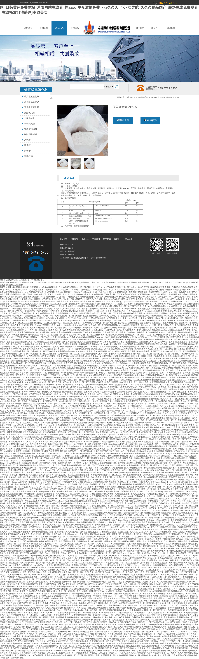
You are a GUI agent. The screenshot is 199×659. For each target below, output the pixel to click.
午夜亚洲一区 (108, 594)
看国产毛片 (118, 306)
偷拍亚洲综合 (11, 558)
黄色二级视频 (193, 584)
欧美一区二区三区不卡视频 (150, 359)
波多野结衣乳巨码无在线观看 (169, 311)
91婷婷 (76, 332)
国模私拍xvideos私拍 (121, 325)
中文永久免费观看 (130, 318)
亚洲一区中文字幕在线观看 (65, 335)
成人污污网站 (167, 416)
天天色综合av (157, 544)
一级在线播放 (72, 624)
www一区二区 (163, 423)
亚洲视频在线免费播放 (152, 340)
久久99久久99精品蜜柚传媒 (168, 394)
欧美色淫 (167, 527)
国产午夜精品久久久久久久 (157, 302)
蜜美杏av (138, 499)
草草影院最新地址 (136, 470)
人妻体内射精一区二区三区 (138, 430)
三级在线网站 (131, 368)
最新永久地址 (6, 287)
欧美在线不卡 (135, 482)
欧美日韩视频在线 (94, 482)
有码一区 (151, 408)
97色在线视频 (101, 420)
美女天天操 (152, 558)
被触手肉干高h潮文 (34, 451)
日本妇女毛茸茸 (110, 394)
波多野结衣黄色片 (186, 413)
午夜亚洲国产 (61, 380)
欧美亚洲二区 (78, 427)
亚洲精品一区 (147, 465)
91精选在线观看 (15, 546)
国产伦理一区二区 (57, 468)
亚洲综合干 (150, 589)
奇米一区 (63, 591)
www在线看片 (185, 375)
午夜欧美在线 (20, 375)
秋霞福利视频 (160, 442)
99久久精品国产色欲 (172, 546)
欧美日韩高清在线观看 (115, 335)
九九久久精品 (139, 375)
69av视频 (141, 368)
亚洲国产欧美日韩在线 (16, 356)
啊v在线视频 (66, 373)
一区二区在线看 (118, 572)
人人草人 (34, 484)
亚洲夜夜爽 (130, 335)
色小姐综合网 (76, 454)
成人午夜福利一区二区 (39, 534)
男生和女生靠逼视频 (152, 380)
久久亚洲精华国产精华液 (56, 368)
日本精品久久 (100, 605)
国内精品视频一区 (130, 629)
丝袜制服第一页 (74, 380)
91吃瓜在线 (33, 321)
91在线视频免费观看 (176, 475)
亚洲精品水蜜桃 (106, 423)
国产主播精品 (61, 389)
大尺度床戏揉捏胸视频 (25, 332)
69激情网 (79, 397)
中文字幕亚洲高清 (41, 442)
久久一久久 (64, 394)
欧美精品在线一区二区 (19, 294)
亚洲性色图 (25, 560)
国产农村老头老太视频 (48, 321)
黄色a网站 (162, 489)
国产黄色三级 (16, 344)
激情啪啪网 (19, 382)
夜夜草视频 (171, 397)
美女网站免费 (92, 582)
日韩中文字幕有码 (56, 601)
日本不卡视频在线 (177, 465)
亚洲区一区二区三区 (189, 290)
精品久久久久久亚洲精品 (105, 366)
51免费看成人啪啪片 (19, 321)
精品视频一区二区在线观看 (70, 316)
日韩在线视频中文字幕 (34, 292)
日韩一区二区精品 (174, 579)
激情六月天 (43, 330)
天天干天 (129, 302)
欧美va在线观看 (104, 297)
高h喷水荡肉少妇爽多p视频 (153, 290)
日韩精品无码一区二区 (116, 430)
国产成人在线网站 (153, 416)
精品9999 (121, 522)
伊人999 (80, 551)
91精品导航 (74, 579)
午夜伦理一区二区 (12, 544)
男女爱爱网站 (53, 646)
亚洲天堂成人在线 (185, 582)
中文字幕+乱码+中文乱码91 (160, 506)
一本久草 (95, 401)
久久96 (8, 335)
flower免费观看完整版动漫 (84, 370)
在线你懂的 (88, 520)
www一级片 (136, 553)
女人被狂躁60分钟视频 (109, 356)
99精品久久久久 (25, 304)
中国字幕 (103, 401)
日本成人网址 (103, 427)
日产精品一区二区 (86, 465)
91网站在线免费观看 (21, 418)
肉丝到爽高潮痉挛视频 (98, 556)
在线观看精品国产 (7, 332)
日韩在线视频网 (177, 389)
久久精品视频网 (50, 584)
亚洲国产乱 (120, 546)
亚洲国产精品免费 (128, 556)
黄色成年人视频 (33, 473)
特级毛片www (160, 397)
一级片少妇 (73, 416)
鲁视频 (189, 335)
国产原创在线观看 (92, 655)
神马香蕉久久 (51, 399)
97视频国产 (69, 620)
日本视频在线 (77, 615)
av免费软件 (12, 444)
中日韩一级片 (114, 351)
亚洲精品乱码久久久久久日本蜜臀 (149, 451)
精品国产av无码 (22, 529)
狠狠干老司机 (91, 456)
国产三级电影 (105, 503)
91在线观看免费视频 (144, 385)
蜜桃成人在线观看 (182, 368)
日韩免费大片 (164, 503)
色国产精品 (28, 404)
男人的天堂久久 (174, 442)
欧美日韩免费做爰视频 (111, 454)
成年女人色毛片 (141, 508)
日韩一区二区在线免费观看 (137, 506)
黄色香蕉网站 (96, 475)
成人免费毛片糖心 (63, 418)
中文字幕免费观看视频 (118, 290)
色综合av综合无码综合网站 (16, 482)
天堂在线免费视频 (30, 629)
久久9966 (30, 375)
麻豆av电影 (130, 337)
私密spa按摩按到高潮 (134, 340)
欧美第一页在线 (123, 591)
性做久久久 (124, 636)
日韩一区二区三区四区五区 (81, 563)
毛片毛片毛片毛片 (96, 579)
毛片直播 (21, 454)
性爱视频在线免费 (124, 501)
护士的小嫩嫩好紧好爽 (14, 501)
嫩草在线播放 (86, 404)
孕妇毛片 (118, 344)
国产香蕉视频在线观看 (114, 567)
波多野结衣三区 (167, 316)
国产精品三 (88, 442)
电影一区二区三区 (145, 354)
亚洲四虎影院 (114, 492)
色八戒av (35, 418)
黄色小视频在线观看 (61, 480)
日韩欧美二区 (111, 541)
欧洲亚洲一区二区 (95, 394)
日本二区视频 (163, 361)
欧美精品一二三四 (142, 389)
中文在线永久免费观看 (154, 404)
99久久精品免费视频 (161, 347)
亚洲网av (154, 532)
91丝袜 (9, 337)
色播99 (118, 594)
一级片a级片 (102, 529)
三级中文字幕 (151, 297)
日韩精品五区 (150, 311)
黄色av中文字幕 (15, 423)
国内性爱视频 (9, 598)
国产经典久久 (152, 368)
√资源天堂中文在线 (69, 392)
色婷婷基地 (23, 475)
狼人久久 (103, 627)
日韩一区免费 (169, 541)
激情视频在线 (114, 373)
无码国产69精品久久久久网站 (81, 387)
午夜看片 (14, 475)
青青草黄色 (135, 325)
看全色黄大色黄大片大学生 (154, 653)
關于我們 (140, 28)
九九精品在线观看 (64, 332)
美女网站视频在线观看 (148, 643)
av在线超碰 (168, 492)
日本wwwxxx (37, 515)
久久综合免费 (6, 570)
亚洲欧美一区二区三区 (145, 539)
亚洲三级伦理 (154, 651)
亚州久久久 (151, 423)
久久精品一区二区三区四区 (70, 290)
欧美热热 (9, 382)
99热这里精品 (121, 408)
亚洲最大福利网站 (172, 290)
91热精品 (36, 304)
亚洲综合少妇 (50, 655)
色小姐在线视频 (116, 427)
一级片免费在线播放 (29, 544)
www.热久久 (172, 653)
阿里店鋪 (171, 28)
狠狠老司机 (141, 423)
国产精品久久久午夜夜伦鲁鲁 (146, 349)
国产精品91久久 (99, 404)
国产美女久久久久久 (38, 444)
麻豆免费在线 (32, 577)
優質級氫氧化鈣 (155, 97)
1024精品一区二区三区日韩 (50, 382)
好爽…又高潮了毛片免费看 (132, 299)
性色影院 (108, 399)
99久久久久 (78, 503)
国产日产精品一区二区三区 (68, 354)
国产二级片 (159, 385)
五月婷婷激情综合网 (145, 615)
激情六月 (131, 551)
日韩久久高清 (147, 356)
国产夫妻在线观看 (144, 323)
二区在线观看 (82, 318)
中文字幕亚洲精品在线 (83, 306)
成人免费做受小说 (10, 503)
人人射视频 (61, 297)
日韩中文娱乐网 (133, 525)
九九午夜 (150, 624)
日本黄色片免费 (117, 435)
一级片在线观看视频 (134, 406)
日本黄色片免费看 (187, 354)
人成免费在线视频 (187, 489)
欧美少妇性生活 (23, 302)
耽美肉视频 (41, 563)
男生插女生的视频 (118, 413)
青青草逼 (55, 456)
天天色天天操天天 (170, 413)
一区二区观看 (73, 632)
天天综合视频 (103, 321)
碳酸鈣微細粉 (30, 134)
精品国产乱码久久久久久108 (122, 632)
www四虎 (20, 651)
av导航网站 (39, 309)
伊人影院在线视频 (151, 313)
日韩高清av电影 (35, 401)
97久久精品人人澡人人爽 (138, 532)
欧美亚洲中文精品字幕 (102, 340)
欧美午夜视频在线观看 (9, 299)
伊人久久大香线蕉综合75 (44, 380)
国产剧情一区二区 (91, 615)
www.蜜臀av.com (120, 304)
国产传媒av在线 (167, 325)
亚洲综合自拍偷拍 (75, 389)
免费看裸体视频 (108, 363)
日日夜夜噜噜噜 (15, 629)
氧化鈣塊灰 (29, 123)
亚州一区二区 (41, 503)
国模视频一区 (95, 484)
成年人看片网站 (161, 342)
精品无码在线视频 (52, 309)
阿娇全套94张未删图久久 (129, 356)
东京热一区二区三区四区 (188, 575)
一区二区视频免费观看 (59, 613)
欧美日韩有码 (14, 389)
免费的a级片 (88, 446)
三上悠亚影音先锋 (169, 380)
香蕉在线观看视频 (83, 489)
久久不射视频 (74, 361)
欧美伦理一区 (66, 596)
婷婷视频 (44, 416)
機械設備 (28, 156)
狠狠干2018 (174, 375)
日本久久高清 (138, 513)
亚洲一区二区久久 (116, 627)
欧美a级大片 (60, 294)
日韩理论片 (132, 437)
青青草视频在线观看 (94, 639)
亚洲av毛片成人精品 (33, 446)
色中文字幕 (94, 468)
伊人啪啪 (37, 342)
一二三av (140, 411)
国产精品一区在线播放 (135, 572)
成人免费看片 (180, 349)
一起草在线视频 (81, 522)
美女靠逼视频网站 (148, 399)
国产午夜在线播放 (179, 392)
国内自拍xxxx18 (144, 437)
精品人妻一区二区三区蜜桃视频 (183, 351)
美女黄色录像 (156, 492)
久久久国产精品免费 (29, 406)
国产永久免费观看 (151, 316)
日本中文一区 (113, 518)
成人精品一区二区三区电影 (125, 558)
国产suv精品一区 (157, 425)
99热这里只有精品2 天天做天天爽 (78, 292)
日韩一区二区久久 (166, 605)
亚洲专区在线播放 (38, 653)
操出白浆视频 (6, 387)
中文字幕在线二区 (96, 565)
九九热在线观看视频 (123, 361)
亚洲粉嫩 (18, 515)
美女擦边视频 (25, 477)
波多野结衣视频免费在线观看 (132, 420)
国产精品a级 (178, 639)
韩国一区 (156, 325)
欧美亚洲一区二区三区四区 (84, 382)
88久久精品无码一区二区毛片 (113, 332)
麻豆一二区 (79, 456)
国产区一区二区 (62, 560)
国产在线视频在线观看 (163, 594)
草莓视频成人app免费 (34, 425)
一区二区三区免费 (87, 636)
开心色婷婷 (81, 548)
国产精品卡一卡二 (165, 297)
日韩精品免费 (188, 446)
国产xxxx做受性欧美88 (30, 347)
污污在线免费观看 (133, 577)
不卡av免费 (99, 487)
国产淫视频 (103, 444)
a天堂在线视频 (148, 321)
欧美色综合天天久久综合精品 (15, 413)
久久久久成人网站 (91, 503)
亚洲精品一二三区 (14, 435)
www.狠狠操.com (67, 456)
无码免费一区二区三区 (120, 527)
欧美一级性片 (50, 397)
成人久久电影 (77, 313)
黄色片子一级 (156, 527)
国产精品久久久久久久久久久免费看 (104, 473)
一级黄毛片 (80, 639)
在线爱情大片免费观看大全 (169, 432)
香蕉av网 (68, 492)
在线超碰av (181, 378)
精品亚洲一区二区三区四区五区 (54, 304)
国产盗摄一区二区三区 (158, 508)
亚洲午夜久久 (163, 553)
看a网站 (82, 603)
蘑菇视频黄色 (186, 615)
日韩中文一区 (88, 413)
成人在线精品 (91, 527)
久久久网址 (54, 330)
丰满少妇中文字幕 (82, 378)
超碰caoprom (146, 325)
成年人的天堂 (96, 477)
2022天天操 (75, 560)
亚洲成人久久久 (187, 622)
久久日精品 (191, 299)
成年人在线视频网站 (112, 299)
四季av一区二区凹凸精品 (16, 416)
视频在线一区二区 (78, 287)
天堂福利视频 (27, 565)
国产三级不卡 (60, 577)
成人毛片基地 (152, 560)
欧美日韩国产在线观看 (111, 418)
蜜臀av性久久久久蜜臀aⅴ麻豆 (23, 461)
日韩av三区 (166, 570)
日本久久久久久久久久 (145, 511)
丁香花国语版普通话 (78, 394)
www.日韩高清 (138, 589)
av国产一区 (90, 399)
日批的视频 (157, 323)
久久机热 (70, 306)
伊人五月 (98, 354)
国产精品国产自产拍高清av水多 (22, 313)
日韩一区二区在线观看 (9, 563)
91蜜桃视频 (70, 548)
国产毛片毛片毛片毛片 (114, 480)
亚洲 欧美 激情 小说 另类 (123, 439)
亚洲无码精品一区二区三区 (95, 313)
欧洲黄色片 (9, 515)
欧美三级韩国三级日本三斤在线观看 (139, 401)
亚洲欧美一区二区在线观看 (90, 594)
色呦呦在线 (138, 458)
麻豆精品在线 (27, 411)
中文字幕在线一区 (145, 418)
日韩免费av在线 (17, 340)
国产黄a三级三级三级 (133, 306)
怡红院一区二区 (175, 328)
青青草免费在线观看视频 (174, 617)
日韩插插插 (193, 655)
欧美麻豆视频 (128, 425)
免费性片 (27, 532)
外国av (115, 297)
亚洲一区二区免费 (176, 332)
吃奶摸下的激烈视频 (29, 287)
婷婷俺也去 (31, 454)
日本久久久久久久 (129, 639)
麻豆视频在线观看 (33, 378)
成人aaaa (37, 325)
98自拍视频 (92, 444)
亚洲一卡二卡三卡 (95, 287)
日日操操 (187, 613)
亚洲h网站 (167, 439)
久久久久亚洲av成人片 (178, 515)
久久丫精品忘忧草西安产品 (114, 287)
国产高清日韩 (108, 361)
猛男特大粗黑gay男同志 (40, 529)
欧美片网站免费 (143, 427)
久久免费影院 (129, 427)
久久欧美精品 (93, 356)
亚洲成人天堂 (105, 548)
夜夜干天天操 (165, 287)
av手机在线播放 (89, 380)
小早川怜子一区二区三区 (179, 302)
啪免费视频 (47, 480)
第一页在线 (23, 508)
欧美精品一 (187, 373)
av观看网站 (181, 634)
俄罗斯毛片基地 (161, 446)
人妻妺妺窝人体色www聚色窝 (78, 294)
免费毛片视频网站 (8, 586)
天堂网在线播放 (49, 325)
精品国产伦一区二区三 (62, 473)
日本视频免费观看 (20, 290)
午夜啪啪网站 (131, 608)
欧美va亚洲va (18, 316)
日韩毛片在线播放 (162, 624)
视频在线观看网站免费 (79, 641)
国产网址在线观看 (186, 513)
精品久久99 (61, 325)
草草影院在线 (73, 575)
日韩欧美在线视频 (145, 397)
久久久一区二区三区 (92, 437)
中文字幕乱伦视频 (87, 575)
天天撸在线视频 (127, 349)
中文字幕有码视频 (188, 408)
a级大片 (14, 484)
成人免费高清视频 (174, 648)
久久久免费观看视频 (122, 617)
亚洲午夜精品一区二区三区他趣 (13, 465)
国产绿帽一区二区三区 (28, 449)
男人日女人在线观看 (187, 427)
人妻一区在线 (24, 354)
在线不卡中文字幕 (166, 560)
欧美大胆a (193, 323)
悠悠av (145, 651)
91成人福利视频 (172, 318)
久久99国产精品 (102, 370)
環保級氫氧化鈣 (31, 102)
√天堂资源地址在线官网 (182, 366)
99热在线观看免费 (190, 304)
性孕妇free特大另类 (60, 359)
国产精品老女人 (10, 399)
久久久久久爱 (145, 366)
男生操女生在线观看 (159, 563)
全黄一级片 (58, 427)
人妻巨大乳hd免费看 (165, 496)
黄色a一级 (77, 413)
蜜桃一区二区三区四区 (124, 451)
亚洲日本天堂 (64, 321)
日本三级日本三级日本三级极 (148, 335)
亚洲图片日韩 (11, 489)
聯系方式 (155, 28)
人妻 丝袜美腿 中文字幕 (33, 344)
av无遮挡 (15, 335)
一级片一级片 (6, 290)
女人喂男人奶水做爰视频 (48, 513)
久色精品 (117, 425)
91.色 (11, 653)
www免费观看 (184, 313)
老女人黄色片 (159, 461)
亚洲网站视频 (157, 363)
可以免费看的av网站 (126, 541)
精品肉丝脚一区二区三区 (43, 404)
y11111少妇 (140, 634)
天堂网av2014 (33, 416)
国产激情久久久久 (114, 318)
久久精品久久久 (141, 439)
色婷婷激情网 (99, 461)
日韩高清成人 (12, 330)
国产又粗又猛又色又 (100, 435)
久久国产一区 (115, 603)
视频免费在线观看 (135, 313)
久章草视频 (154, 382)
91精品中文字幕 (132, 643)
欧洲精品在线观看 (102, 632)
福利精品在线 (189, 620)
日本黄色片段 (60, 537)
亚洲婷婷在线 (30, 316)
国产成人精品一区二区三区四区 (98, 325)
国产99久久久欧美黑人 (119, 370)
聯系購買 (122, 120)
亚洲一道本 (151, 648)
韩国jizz (141, 297)
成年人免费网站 (31, 382)
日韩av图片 (161, 648)
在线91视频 (25, 584)
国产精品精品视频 (53, 477)
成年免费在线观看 (25, 399)
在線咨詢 (150, 120)
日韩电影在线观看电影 (77, 368)
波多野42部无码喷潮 (97, 318)
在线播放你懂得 (90, 389)
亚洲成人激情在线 (91, 397)
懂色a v (117, 380)
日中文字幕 (168, 636)
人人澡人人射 (59, 449)
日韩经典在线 (37, 560)
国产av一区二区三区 (56, 624)
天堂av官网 (193, 560)
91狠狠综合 (55, 594)
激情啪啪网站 (187, 442)
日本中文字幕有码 (115, 401)
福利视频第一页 (80, 444)
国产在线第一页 (55, 430)
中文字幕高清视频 (68, 309)
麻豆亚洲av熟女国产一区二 (59, 349)
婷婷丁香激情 (37, 584)
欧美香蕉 (141, 416)
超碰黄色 (79, 299)
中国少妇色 (93, 368)
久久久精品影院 (85, 342)
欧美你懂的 (88, 328)
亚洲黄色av (132, 615)
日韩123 (66, 515)
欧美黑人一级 (58, 347)
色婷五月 (68, 427)
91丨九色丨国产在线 (52, 558)
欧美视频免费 (46, 473)
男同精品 (175, 354)
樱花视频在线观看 (127, 511)
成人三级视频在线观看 (82, 340)
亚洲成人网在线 (13, 368)
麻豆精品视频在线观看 (45, 313)
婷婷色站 (103, 582)
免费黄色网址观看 (57, 351)
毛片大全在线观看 (167, 548)
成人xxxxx (165, 351)
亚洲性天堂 (184, 323)
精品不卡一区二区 (104, 589)
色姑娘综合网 (97, 294)
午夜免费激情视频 (31, 506)
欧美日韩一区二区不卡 (57, 499)
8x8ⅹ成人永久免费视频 (188, 292)
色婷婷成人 (30, 439)
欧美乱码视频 (58, 337)
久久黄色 (66, 454)
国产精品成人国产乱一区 (109, 316)
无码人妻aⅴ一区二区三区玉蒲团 (20, 323)
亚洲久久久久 (163, 399)
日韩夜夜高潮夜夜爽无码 (76, 297)
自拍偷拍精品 (95, 506)
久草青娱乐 (102, 456)
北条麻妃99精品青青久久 (157, 556)
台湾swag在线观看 (12, 318)
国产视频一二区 (28, 368)
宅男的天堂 (15, 648)
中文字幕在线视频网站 (122, 624)
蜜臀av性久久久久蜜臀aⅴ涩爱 (175, 655)
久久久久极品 (176, 522)
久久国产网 (108, 477)
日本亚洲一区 (41, 435)
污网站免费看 (159, 356)
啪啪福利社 (20, 620)
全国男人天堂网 (41, 411)
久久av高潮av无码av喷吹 (74, 527)
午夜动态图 (62, 575)
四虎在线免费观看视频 (138, 292)
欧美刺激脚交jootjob (64, 444)
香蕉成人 (97, 328)
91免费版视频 (148, 442)
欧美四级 (102, 648)
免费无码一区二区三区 (125, 385)
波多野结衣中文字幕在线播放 (42, 361)
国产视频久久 (134, 473)
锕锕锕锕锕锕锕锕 (14, 432)
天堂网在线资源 (77, 470)
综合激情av (44, 468)
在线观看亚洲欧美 (90, 316)
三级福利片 (9, 655)
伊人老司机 (187, 641)
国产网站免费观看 (50, 401)
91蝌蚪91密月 (49, 560)
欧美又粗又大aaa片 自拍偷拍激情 (28, 480)
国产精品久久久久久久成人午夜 (87, 363)
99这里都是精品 (51, 290)
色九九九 (146, 482)
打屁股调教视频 (17, 439)
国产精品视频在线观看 (89, 532)
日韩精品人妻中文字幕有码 (30, 525)
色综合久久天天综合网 (50, 392)
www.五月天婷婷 (76, 437)
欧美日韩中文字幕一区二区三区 (121, 529)
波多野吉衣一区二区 (44, 335)
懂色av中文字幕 (143, 351)
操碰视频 (16, 287)
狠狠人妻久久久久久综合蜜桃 (49, 454)
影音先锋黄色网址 (168, 518)
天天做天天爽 (36, 373)
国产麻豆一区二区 (67, 646)
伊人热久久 (41, 641)
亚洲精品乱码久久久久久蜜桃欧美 (71, 439)
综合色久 (96, 501)
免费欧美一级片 (31, 340)
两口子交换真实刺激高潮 (88, 392)
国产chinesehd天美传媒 (31, 392)
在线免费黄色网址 (170, 323)
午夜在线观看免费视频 (84, 430)
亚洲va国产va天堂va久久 (175, 299)
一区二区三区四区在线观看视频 (98, 347)
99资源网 (166, 567)
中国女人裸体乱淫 (163, 589)
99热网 (56, 316)
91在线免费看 (162, 408)
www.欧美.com (40, 565)
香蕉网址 (190, 475)
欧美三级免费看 (177, 337)
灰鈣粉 (27, 140)
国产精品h (54, 489)
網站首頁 (28, 28)
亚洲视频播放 (54, 311)
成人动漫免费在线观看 (118, 292)
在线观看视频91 (44, 456)
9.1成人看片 (109, 344)
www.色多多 (70, 337)
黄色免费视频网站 (20, 387)
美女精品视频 (111, 622)
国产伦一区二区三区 (31, 370)
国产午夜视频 (116, 416)
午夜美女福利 (60, 366)
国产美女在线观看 (48, 356)
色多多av (78, 323)
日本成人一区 (52, 639)
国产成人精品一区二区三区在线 (52, 484)
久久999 (185, 522)
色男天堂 (84, 579)
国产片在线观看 (118, 620)
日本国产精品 (77, 515)
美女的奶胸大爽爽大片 (54, 292)
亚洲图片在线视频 (111, 651)
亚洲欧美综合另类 (35, 465)
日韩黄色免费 (40, 375)
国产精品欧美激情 (77, 311)
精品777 (132, 423)
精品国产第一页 (95, 651)
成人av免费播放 (131, 503)
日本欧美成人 (105, 532)
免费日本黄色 (188, 470)
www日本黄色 (18, 425)
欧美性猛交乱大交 (8, 646)
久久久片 (110, 446)
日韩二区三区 (90, 551)
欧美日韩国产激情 (16, 470)
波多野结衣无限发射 (178, 361)
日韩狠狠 (14, 304)
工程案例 (75, 28)
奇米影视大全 (146, 347)
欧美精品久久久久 (146, 444)
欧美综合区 (51, 302)
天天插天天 (155, 351)
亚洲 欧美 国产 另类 (104, 380)
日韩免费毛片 (92, 548)
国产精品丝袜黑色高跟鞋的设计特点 (172, 294)
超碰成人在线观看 (118, 392)
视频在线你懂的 (79, 582)
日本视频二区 (66, 340)
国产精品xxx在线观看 (91, 290)
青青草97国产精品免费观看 (51, 643)
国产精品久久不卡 (181, 297)
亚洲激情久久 (107, 304)
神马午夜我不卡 (97, 541)
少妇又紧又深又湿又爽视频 (57, 641)
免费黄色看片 (74, 304)
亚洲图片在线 (85, 499)
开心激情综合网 (130, 416)
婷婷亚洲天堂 (179, 594)
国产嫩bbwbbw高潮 (8, 458)
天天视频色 (99, 465)
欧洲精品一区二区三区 (43, 323)
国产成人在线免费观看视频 (121, 458)
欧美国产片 (97, 342)
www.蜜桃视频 (156, 591)
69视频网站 (97, 499)
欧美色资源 (193, 344)
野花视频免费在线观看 (37, 572)
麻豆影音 (20, 292)
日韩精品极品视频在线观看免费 (184, 287)
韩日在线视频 (84, 416)
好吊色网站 (133, 444)
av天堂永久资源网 (46, 577)
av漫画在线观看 (11, 499)
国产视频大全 (68, 378)
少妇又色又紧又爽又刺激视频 (21, 380)
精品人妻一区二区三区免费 (57, 563)
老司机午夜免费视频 (120, 347)
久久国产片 (28, 442)
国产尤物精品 (75, 359)
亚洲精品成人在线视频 (93, 299)
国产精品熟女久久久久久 (90, 361)
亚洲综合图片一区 (7, 651)
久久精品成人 (179, 487)
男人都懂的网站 (61, 328)
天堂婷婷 (14, 567)
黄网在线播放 (114, 456)
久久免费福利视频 (7, 292)
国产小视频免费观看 (183, 325)
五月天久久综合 (132, 620)
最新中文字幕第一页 (16, 451)
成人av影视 (69, 411)
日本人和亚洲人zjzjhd (116, 302)
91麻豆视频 (13, 596)
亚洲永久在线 (95, 304)
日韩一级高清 (185, 309)
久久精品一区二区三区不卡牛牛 (98, 311)
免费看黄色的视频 (7, 468)
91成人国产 (77, 418)
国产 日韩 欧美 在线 (20, 328)
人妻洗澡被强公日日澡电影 (77, 484)
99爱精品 (169, 425)
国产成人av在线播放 (126, 323)
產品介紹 (69, 178)
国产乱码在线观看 (69, 342)
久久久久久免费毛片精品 (187, 330)
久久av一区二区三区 (185, 404)
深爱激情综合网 (180, 584)
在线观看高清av (79, 356)
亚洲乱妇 (43, 567)
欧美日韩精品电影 (146, 328)
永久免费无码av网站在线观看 (67, 404)
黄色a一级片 (45, 506)
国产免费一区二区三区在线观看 (148, 435)
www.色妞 (173, 456)
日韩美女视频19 (15, 442)
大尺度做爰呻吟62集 (72, 508)
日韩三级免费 (6, 418)
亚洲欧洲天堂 (128, 641)
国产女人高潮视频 (143, 529)
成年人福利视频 (36, 328)
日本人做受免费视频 (51, 373)
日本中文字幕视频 (190, 385)
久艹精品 (53, 501)
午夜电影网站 (164, 572)
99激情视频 (121, 465)
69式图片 (150, 494)
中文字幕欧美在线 (22, 373)
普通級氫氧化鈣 (31, 107)
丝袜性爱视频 (42, 311)
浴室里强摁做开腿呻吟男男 (132, 316)
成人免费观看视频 (132, 399)
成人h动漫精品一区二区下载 (42, 294)
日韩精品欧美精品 (111, 563)
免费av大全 (67, 382)
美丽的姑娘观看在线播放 (10, 392)
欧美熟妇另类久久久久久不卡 (186, 416)
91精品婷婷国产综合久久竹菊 (154, 627)
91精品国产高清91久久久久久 (182, 423)
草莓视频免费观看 (128, 492)
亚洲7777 (51, 444)
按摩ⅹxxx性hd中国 (106, 408)
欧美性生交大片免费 (75, 325)
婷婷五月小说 (41, 363)
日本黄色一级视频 (121, 423)
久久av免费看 (124, 394)
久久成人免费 (37, 492)
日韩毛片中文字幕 (70, 344)
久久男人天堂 (123, 482)
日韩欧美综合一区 (129, 309)
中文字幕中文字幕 (21, 337)
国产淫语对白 (142, 373)
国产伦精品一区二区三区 (110, 397)
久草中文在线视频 (66, 544)
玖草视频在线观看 (127, 518)
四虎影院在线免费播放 (28, 366)
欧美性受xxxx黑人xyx (121, 520)
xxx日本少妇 (164, 520)
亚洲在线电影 (68, 477)
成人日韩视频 (95, 496)
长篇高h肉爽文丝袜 (17, 378)
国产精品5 (115, 570)
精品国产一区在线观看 (178, 344)
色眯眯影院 (41, 332)
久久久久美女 (140, 648)
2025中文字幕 (122, 366)
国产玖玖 (95, 349)
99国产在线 (25, 539)
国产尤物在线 (112, 323)
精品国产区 (160, 318)
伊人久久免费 (173, 489)
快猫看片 (137, 321)
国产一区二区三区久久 (137, 408)
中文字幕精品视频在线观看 (148, 330)
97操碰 (16, 297)
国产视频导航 (68, 385)
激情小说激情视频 (95, 598)
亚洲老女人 (80, 385)
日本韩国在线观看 (116, 378)
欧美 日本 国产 (47, 537)
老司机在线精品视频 (48, 463)
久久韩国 (8, 297)
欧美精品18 (74, 302)
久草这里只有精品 (111, 511)
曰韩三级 (56, 482)
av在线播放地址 (160, 608)
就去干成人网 (160, 579)
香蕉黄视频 (182, 420)
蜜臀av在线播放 (40, 499)
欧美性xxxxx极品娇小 (169, 313)
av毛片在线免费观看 (187, 591)
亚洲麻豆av (92, 297)
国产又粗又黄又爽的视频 (165, 321)
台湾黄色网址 (127, 382)
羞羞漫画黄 (21, 306)
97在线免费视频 (65, 401)
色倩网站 (50, 413)
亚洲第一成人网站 (40, 437)
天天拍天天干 (154, 518)
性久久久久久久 (41, 430)
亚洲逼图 (112, 553)
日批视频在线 (103, 463)
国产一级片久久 (175, 463)
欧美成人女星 (159, 370)
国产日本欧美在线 (169, 335)
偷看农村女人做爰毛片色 (171, 306)
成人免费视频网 (127, 389)
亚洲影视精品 (61, 361)
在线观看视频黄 (186, 544)
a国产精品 (185, 394)
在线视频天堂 (186, 529)
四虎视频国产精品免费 (76, 537)
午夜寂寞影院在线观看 (152, 413)
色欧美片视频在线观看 (127, 297)
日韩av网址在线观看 (173, 373)
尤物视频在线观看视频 (48, 287)
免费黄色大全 (27, 342)
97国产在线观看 (38, 477)
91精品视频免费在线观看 (133, 344)
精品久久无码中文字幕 (12, 349)
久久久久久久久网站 (31, 608)
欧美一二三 (134, 366)
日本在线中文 (118, 399)
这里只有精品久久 (20, 575)
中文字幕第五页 (54, 375)
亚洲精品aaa (153, 629)
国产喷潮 (37, 622)
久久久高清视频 (100, 351)
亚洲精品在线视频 (74, 446)
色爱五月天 (101, 302)
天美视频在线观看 (97, 641)
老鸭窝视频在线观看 (134, 477)
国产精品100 (81, 584)
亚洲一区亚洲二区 (119, 532)
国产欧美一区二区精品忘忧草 (74, 375)
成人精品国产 (37, 511)
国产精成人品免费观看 (100, 416)
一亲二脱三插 (149, 406)
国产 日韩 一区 (103, 527)
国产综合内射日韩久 (99, 378)
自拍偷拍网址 (139, 515)
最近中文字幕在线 (64, 356)
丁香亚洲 (193, 297)
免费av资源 (30, 598)
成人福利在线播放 (36, 290)
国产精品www (65, 513)
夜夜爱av (9, 627)
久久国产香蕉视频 (150, 499)
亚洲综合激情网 (117, 487)
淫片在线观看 (149, 477)
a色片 (2, 541)
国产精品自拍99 (35, 527)
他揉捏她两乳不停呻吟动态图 (144, 294)
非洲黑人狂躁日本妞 (40, 496)
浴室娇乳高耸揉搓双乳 (153, 513)
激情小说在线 (166, 449)
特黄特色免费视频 (135, 304)
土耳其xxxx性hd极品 (173, 385)
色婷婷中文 (186, 643)
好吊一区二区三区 (64, 370)
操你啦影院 (5, 461)
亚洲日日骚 (13, 449)
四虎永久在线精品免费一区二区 (20, 385)
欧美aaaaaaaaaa (55, 437)
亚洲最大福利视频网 (37, 413)
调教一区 (187, 328)
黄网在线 (47, 527)
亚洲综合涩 (116, 499)
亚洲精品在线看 (13, 342)
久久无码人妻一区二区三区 (18, 553)
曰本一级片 (17, 601)
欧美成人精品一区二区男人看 (104, 330)
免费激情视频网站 (27, 335)
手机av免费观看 (90, 321)
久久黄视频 (60, 306)
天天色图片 (87, 435)
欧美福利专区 (6, 311)
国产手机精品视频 (160, 344)
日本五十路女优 (125, 342)
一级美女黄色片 (29, 601)
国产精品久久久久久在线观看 (17, 522)
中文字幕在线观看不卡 (73, 520)
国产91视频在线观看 (107, 613)
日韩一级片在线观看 (59, 506)
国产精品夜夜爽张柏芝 (65, 420)
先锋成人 (93, 653)
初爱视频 (98, 306)
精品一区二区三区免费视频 (175, 363)
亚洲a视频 (45, 613)
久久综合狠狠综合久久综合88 (35, 349)
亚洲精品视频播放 (63, 313)
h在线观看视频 (63, 470)
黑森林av (60, 492)
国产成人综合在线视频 (18, 527)
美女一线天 (173, 292)
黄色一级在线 (114, 556)
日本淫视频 (155, 306)
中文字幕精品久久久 (62, 615)
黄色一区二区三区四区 (182, 439)
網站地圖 (128, 239)
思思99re (146, 306)
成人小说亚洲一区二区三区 (28, 537)
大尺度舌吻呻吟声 (27, 563)
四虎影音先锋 (66, 582)
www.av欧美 (40, 368)
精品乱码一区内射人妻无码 (136, 480)
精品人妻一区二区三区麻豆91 (148, 570)
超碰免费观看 (12, 366)
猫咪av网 (172, 582)
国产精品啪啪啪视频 (154, 420)
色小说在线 (133, 328)
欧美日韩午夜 (146, 378)
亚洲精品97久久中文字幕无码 (12, 446)
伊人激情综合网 (15, 370)
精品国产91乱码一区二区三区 (38, 627)
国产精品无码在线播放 (148, 605)
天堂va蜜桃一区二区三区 (65, 318)
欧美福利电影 (184, 610)
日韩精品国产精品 (41, 299)
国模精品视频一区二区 (158, 292)
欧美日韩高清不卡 (44, 316)
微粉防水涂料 (30, 129)
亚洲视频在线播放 (91, 515)
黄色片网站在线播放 (27, 556)
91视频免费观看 (85, 501)
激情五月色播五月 (76, 399)
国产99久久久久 (143, 492)
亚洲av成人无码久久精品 (105, 387)
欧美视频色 (54, 416)
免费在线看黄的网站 (95, 480)
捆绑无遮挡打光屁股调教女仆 (25, 570)
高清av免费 (70, 449)
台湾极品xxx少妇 (163, 537)
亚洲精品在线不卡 (129, 418)
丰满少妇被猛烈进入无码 (147, 432)
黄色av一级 (70, 586)
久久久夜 (173, 427)
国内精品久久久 (70, 511)
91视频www (104, 392)
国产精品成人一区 (161, 375)
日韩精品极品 (64, 287)
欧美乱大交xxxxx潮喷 (174, 620)
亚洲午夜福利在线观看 (178, 342)
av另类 (89, 577)
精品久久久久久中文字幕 (10, 636)
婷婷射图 (33, 617)
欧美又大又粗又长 (128, 456)
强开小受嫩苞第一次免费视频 (99, 624)
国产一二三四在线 (96, 411)
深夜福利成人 (30, 456)
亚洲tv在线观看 (142, 584)
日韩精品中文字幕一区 (20, 351)
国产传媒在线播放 (80, 473)
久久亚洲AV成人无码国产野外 (41, 475)
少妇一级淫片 (46, 347)
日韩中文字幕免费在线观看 (121, 515)
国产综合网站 (151, 411)
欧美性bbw (70, 351)
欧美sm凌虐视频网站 (65, 397)
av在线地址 (5, 294)
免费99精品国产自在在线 (174, 451)
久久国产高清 (118, 503)
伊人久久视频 (147, 446)
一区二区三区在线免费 (117, 313)
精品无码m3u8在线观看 (51, 378)
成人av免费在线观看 (68, 330)
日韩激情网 (165, 382)
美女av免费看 (50, 470)
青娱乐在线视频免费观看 (72, 442)
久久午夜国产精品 (132, 378)
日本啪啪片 (131, 332)
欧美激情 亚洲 (28, 325)
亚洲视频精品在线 (134, 413)
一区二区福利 (114, 432)
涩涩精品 (191, 363)
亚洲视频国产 (25, 518)
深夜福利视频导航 (170, 591)
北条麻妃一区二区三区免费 (36, 624)
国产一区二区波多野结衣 (110, 309)
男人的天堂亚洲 (181, 560)
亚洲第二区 (39, 551)
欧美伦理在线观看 (66, 489)
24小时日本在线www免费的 (183, 570)
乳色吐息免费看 (191, 389)
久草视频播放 (169, 525)
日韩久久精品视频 (114, 404)
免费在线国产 (77, 321)
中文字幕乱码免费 (47, 297)
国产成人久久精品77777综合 (20, 437)
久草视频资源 (118, 340)
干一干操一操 (29, 435)
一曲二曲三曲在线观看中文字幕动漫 (119, 508)
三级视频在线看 (185, 359)
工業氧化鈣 (29, 118)
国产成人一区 (174, 408)
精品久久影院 (39, 399)
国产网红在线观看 (90, 601)
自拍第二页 (20, 598)
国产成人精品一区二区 (34, 470)
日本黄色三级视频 (110, 342)
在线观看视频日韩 (190, 463)
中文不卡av (149, 304)
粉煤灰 (27, 145)
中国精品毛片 (70, 643)
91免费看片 (172, 387)
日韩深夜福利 (100, 446)
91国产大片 (24, 330)
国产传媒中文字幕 (113, 641)
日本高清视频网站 (160, 565)
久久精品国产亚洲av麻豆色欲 (62, 299)
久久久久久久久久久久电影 (167, 484)
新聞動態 (43, 28)
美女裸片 (39, 558)
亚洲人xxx (182, 380)
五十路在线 (138, 449)
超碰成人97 (161, 458)
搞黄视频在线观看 (138, 520)
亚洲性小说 (10, 529)
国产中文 (84, 304)
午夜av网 (121, 406)
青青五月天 (69, 363)
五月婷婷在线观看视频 (12, 309)
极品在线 (141, 332)
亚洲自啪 (41, 318)
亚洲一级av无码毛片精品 (105, 643)
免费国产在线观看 (128, 351)
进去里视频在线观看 (147, 394)
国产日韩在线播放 (10, 420)
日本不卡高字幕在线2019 (114, 337)
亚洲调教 (90, 570)
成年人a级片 (186, 546)
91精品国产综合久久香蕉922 (33, 648)
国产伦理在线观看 (48, 370)
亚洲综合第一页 (177, 418)
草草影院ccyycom (96, 337)
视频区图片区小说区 (31, 423)
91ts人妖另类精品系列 (185, 548)
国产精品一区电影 (179, 437)
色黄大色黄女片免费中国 (10, 325)
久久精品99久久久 (136, 311)
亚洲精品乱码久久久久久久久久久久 (183, 477)
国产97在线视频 (33, 356)
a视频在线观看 (82, 337)
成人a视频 (50, 318)
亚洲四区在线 (162, 477)
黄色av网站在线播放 (29, 632)
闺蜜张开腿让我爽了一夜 (160, 392)
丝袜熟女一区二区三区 (105, 385)
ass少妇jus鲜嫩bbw (28, 318)
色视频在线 (63, 399)
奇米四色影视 (40, 385)
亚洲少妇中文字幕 (86, 605)
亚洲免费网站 (135, 290)
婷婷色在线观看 (61, 629)
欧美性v (149, 375)
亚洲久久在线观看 (14, 404)
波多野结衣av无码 (46, 629)
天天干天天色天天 (102, 570)
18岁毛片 (109, 646)
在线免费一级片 (119, 525)
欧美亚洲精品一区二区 (103, 449)
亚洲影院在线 (57, 527)
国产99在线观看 (84, 330)
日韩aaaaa (141, 636)
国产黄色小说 (76, 613)
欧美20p (194, 309)
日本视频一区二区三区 (63, 323)
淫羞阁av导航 (86, 461)
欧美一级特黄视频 (149, 489)
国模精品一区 (90, 427)
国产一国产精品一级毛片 (78, 463)
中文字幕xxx (9, 520)
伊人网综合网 (160, 304)
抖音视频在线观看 (129, 397)
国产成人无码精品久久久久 (137, 392)
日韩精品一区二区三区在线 (40, 337)
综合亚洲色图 (186, 356)
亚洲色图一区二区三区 (133, 601)
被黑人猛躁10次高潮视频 (92, 508)
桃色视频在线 (157, 525)
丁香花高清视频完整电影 (49, 340)
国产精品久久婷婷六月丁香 (138, 287)
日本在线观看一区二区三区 (182, 586)
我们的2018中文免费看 (25, 494)
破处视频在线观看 (110, 359)
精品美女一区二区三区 (178, 556)
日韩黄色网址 (46, 482)
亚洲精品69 (62, 463)
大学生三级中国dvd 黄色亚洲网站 (182, 508)
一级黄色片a (174, 494)
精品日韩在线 (68, 430)
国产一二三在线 (166, 349)
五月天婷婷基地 (184, 468)
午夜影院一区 (191, 465)
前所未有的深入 (110, 354)
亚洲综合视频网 (172, 356)
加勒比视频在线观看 (63, 413)
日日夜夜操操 (107, 586)
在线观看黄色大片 (120, 311)
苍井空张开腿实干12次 (160, 337)
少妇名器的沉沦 (161, 328)
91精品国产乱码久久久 (126, 330)
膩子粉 (27, 150)
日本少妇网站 (34, 387)
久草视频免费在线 (38, 302)
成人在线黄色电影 (142, 641)
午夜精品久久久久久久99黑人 (37, 501)
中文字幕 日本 (63, 302)
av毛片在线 (149, 470)
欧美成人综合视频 (118, 463)
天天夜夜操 (91, 537)
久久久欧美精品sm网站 (180, 347)
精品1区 (65, 437)
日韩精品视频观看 (68, 551)
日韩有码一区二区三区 (39, 351)
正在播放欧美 (14, 584)
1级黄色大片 (148, 342)
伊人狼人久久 (81, 646)
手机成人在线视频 (174, 304)
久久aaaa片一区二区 (62, 487)
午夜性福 (14, 572)
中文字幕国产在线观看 (54, 586)
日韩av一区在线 (67, 553)
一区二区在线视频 (12, 406)
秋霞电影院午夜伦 (156, 373)
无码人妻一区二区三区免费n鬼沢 (117, 294)
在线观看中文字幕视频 (85, 420)
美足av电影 (137, 342)
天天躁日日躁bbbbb (168, 330)
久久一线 (34, 330)
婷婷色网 (128, 596)
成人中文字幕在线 (106, 368)
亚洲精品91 (105, 615)
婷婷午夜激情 (146, 473)
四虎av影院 (119, 368)
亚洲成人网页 (34, 482)
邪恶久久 (70, 366)
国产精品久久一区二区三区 (124, 411)
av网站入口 (91, 375)
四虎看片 (10, 643)
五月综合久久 (176, 601)
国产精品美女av (78, 373)
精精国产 (86, 622)
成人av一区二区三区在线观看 (149, 567)
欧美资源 (107, 499)
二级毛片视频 (182, 541)
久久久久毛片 (182, 525)
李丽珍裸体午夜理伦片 (53, 511)
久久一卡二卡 (49, 465)
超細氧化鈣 (29, 113)
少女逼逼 (11, 620)
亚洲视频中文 (53, 435)
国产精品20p (28, 309)
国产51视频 (51, 332)
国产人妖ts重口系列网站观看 (47, 546)
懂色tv (80, 511)
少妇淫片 (105, 290)
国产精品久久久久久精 (159, 427)
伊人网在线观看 (14, 463)
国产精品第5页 (161, 494)
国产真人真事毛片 (87, 302)
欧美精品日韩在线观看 (68, 605)
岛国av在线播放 (132, 598)
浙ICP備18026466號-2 (98, 258)
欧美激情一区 (139, 302)
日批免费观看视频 (162, 418)
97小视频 (160, 406)
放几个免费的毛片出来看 (133, 404)
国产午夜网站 (100, 430)
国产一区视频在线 (162, 444)
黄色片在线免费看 (95, 406)
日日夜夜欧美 (170, 406)
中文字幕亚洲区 (26, 299)
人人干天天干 (49, 425)
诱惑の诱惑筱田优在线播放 (167, 511)
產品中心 (59, 28)
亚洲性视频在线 (11, 363)
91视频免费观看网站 (185, 518)
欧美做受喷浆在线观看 (93, 511)
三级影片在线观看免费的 (57, 589)
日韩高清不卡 (55, 442)
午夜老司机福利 (45, 449)
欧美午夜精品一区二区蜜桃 (23, 311)
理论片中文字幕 (20, 427)
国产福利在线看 (11, 556)
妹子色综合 (135, 347)
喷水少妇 (25, 617)
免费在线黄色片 (75, 328)
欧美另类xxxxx (163, 622)
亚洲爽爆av (102, 492)
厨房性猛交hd (129, 634)
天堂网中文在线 (24, 496)
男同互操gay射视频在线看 (132, 468)
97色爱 (124, 594)
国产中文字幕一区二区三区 (184, 506)
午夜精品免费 (92, 408)
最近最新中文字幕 (61, 387)
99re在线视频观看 (128, 570)
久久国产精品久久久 (58, 534)
